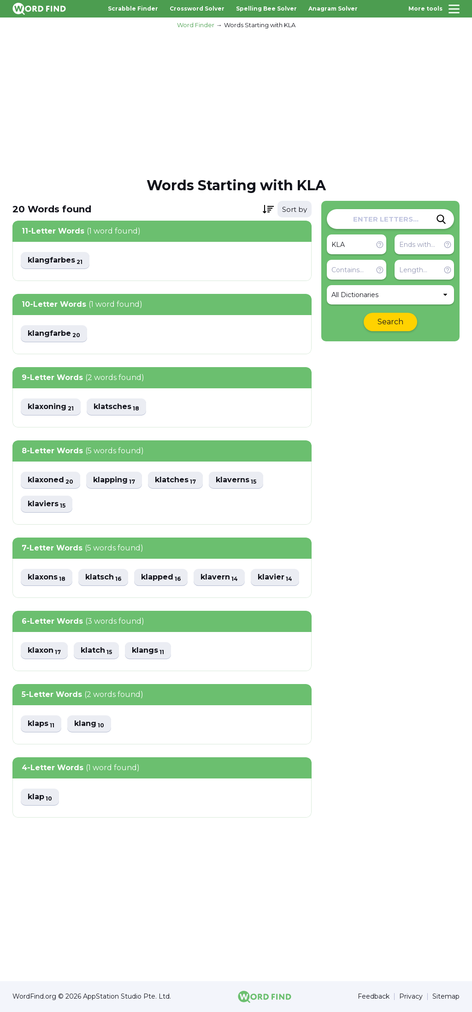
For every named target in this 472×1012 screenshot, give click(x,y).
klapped (161, 577)
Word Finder (195, 25)
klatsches (116, 407)
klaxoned (50, 480)
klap (40, 797)
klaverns (236, 480)
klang (89, 724)
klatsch (103, 577)
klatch (96, 650)
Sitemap (446, 996)
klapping (114, 480)
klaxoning (51, 407)
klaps (41, 724)
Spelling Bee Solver (266, 8)
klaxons (46, 577)
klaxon (44, 650)
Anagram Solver (333, 8)
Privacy (411, 996)
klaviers (46, 504)
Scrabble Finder (133, 8)
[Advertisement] (236, 101)
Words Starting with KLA (259, 25)
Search (390, 321)
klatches (175, 480)
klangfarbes (55, 260)
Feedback (373, 996)
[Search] (441, 219)
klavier (275, 577)
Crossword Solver (197, 8)
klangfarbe (54, 334)
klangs (148, 650)
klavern (219, 577)
